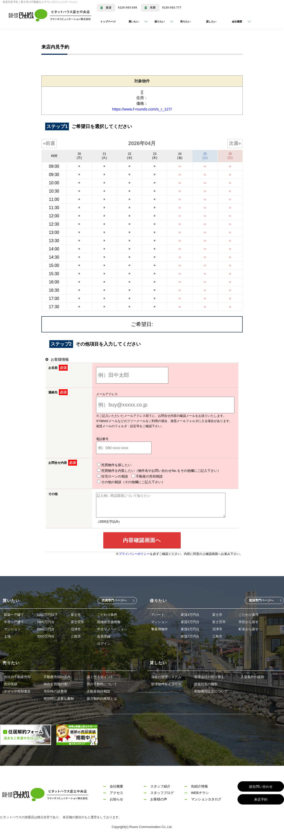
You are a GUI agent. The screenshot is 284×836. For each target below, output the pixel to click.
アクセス (116, 792)
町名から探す (249, 628)
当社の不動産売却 (17, 676)
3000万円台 (45, 635)
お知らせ (116, 798)
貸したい (211, 21)
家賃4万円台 (190, 614)
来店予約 (260, 798)
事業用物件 (159, 628)
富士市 (76, 614)
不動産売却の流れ (57, 676)
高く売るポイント (100, 676)
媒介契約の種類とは (102, 697)
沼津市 (76, 628)
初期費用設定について (211, 690)
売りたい (185, 21)
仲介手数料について (102, 683)
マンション (12, 628)
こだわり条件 (107, 614)
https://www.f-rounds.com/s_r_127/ (142, 109)
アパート (157, 614)
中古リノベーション (112, 628)
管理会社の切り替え (209, 676)
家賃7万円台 (190, 635)
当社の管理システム (166, 676)
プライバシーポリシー (134, 553)
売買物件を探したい (108, 465)
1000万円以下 (47, 614)
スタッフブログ (162, 792)
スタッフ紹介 (160, 785)
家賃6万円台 (190, 628)
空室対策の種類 (206, 683)
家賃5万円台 (190, 621)
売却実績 (10, 683)
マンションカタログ (206, 798)
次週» (235, 143)
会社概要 (116, 785)
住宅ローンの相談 (106, 476)
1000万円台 (45, 621)
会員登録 (104, 635)
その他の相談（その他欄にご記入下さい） (194, 476)
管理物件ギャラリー (166, 683)
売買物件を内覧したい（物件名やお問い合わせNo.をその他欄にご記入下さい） (152, 470)
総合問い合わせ (261, 785)
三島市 (76, 635)
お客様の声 (158, 798)
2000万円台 (45, 628)
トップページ (108, 21)
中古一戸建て (14, 621)
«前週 (49, 143)
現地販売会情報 (109, 621)
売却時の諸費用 (55, 690)
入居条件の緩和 (252, 676)
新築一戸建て (14, 614)
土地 (7, 635)
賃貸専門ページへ (261, 599)
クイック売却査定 (17, 690)
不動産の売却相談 (140, 476)
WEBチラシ (200, 792)
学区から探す (249, 621)
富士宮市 (77, 621)
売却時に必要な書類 (59, 697)
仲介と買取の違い (57, 683)
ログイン (104, 642)
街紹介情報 (199, 785)
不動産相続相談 (98, 690)
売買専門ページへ (114, 599)
